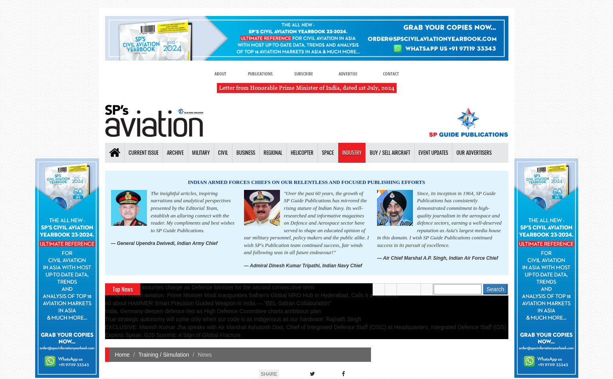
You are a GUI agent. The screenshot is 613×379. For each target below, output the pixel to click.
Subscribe (303, 74)
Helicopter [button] (302, 152)
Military (201, 152)
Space (328, 152)
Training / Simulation (164, 354)
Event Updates (433, 152)
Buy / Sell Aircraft (390, 152)
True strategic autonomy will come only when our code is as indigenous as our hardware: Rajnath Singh (233, 319)
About (220, 74)
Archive (175, 152)
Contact (391, 74)
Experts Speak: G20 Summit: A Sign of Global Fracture (173, 335)
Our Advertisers (474, 152)
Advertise (348, 74)
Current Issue (144, 152)
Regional (273, 152)
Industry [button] (351, 152)
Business (245, 152)
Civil (223, 152)
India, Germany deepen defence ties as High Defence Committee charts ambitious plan (213, 311)
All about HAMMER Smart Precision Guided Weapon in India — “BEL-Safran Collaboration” (218, 303)
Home (122, 354)
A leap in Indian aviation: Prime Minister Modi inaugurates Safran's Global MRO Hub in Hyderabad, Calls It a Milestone (252, 295)
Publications (260, 74)
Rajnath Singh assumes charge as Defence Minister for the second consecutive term (210, 287)
